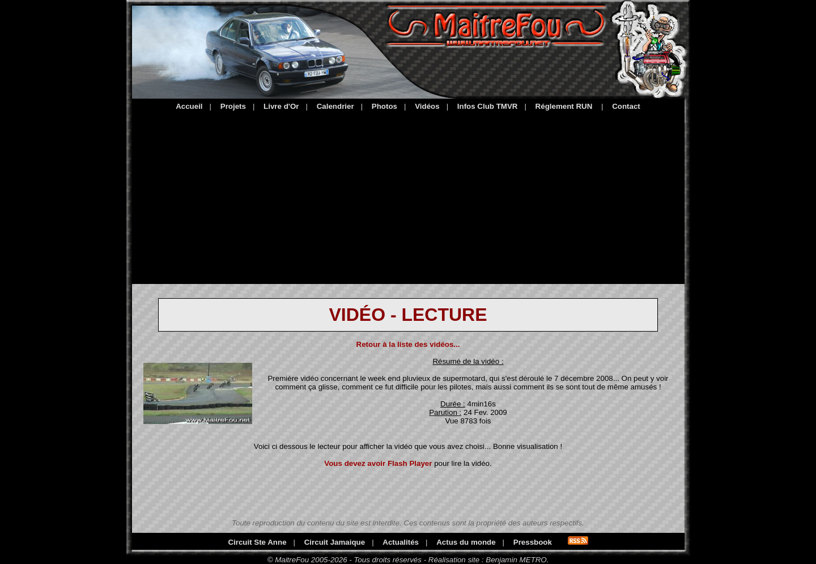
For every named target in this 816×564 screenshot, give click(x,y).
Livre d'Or (281, 106)
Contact (626, 106)
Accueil (189, 106)
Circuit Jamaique (334, 542)
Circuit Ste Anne (257, 542)
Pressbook (532, 542)
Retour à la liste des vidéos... (408, 344)
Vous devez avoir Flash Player (378, 463)
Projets (233, 106)
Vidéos (427, 106)
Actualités (400, 542)
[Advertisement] (408, 195)
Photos (384, 106)
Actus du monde (465, 542)
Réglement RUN (564, 106)
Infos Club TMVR (487, 106)
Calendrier (335, 106)
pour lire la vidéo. (407, 463)
